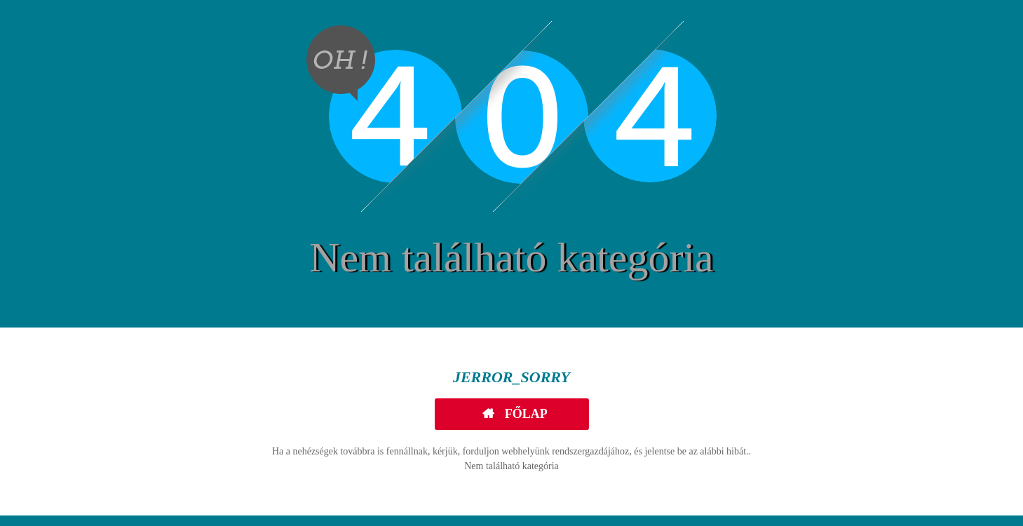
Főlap (524, 414)
